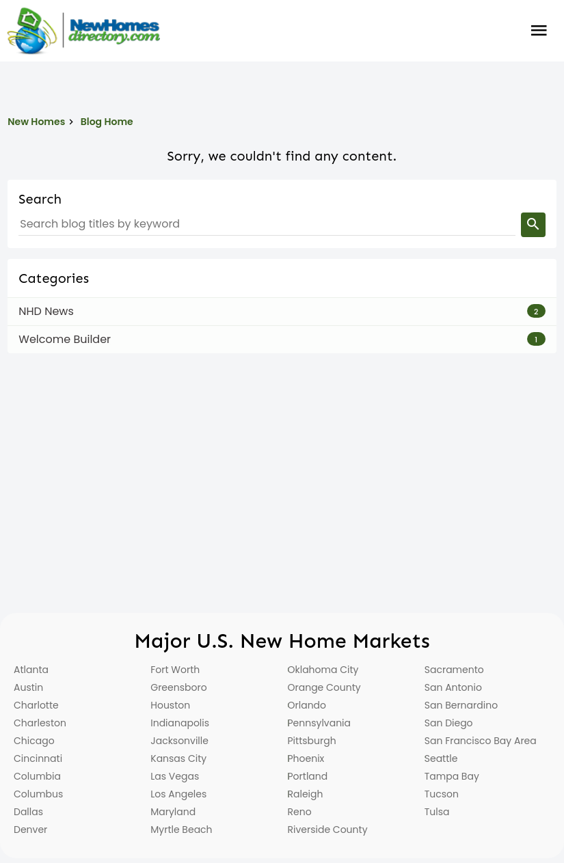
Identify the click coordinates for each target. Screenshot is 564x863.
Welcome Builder (64, 339)
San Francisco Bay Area (481, 741)
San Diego (449, 723)
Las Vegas (174, 776)
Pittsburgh (312, 741)
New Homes (36, 121)
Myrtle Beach (181, 829)
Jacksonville (179, 741)
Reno (300, 812)
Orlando (307, 705)
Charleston (40, 723)
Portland (308, 776)
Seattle (441, 758)
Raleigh (305, 794)
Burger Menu (539, 30)
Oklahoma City (323, 669)
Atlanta (31, 669)
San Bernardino (461, 705)
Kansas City (178, 758)
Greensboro (178, 687)
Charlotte (36, 705)
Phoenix (306, 758)
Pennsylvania (319, 723)
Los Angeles (178, 794)
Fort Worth (175, 669)
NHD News (46, 311)
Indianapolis (179, 723)
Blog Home (107, 121)
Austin (28, 687)
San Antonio (453, 687)
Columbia (37, 776)
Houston (170, 705)
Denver (30, 829)
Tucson (442, 794)
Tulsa (437, 812)
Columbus (38, 794)
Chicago (34, 741)
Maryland (173, 812)
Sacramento (454, 669)
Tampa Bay (452, 776)
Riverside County (328, 829)
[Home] (83, 31)
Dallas (28, 812)
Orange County (324, 687)
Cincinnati (38, 758)
